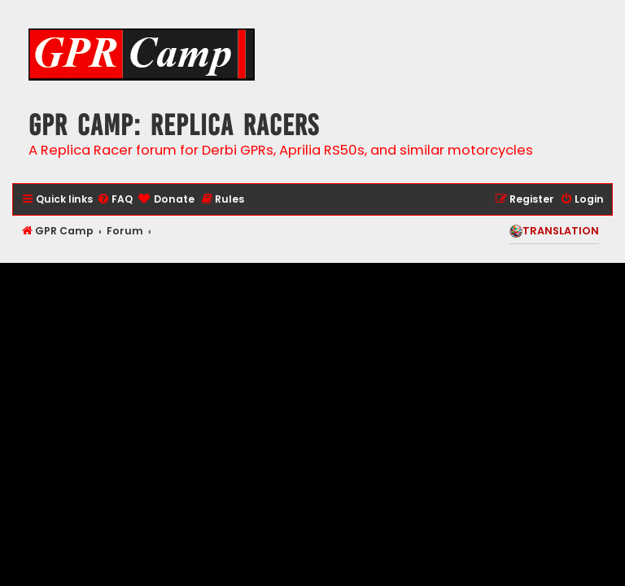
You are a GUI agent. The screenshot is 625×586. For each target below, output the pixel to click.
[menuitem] (115, 200)
